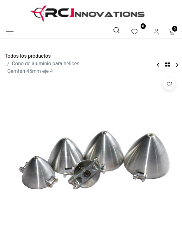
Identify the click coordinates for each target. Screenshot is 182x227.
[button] (169, 84)
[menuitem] (134, 31)
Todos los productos (28, 56)
